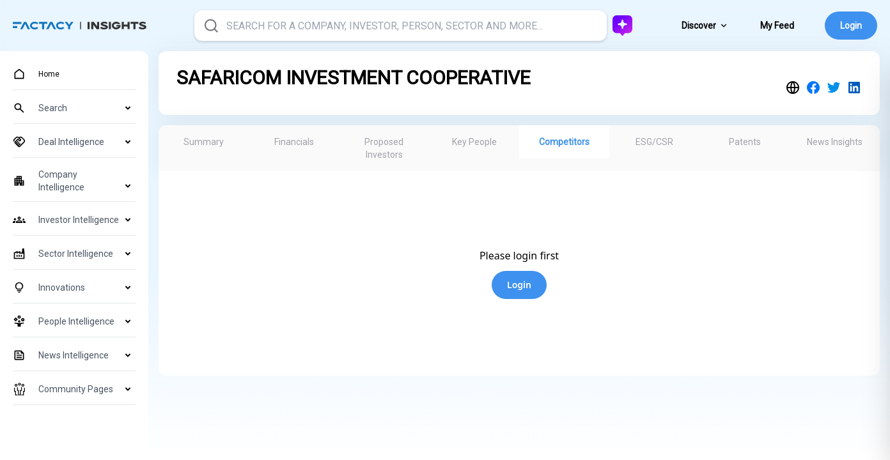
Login (851, 25)
